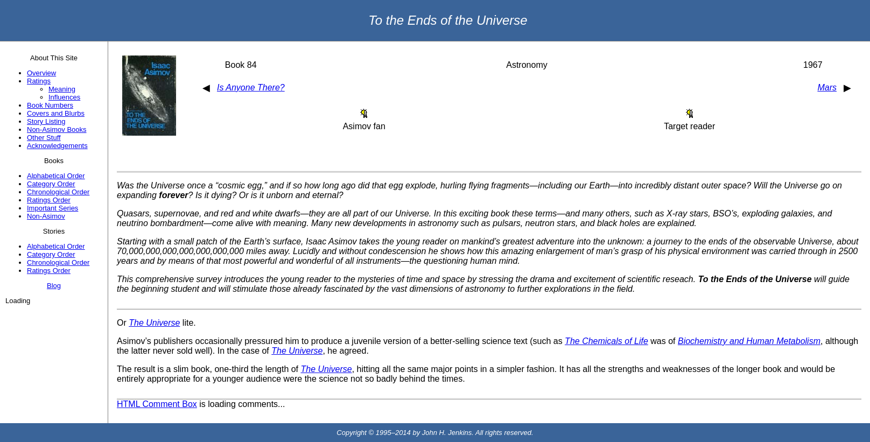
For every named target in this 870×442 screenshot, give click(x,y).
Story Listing (46, 121)
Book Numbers (50, 105)
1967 (813, 64)
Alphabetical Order (56, 176)
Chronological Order (58, 192)
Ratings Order (49, 200)
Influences (64, 97)
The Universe (154, 322)
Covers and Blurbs (56, 113)
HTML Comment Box (157, 404)
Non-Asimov (46, 216)
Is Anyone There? (251, 87)
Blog (54, 286)
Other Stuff (44, 138)
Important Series (52, 208)
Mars (827, 87)
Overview (41, 73)
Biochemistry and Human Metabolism (749, 341)
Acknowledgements (57, 146)
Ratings (39, 81)
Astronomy (526, 64)
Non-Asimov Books (57, 129)
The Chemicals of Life (606, 341)
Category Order (51, 184)
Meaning (61, 89)
